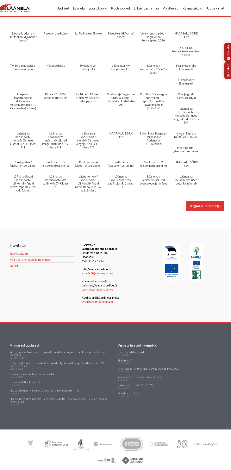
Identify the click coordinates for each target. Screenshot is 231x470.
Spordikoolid (98, 8)
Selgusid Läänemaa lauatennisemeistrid (32, 374)
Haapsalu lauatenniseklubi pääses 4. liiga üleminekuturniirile (44, 390)
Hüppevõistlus (55, 65)
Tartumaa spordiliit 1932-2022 (135, 385)
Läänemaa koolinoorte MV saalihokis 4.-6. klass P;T (121, 182)
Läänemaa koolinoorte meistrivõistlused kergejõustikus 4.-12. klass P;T (55, 140)
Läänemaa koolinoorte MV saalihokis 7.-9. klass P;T (56, 182)
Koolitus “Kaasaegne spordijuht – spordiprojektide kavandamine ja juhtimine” (153, 101)
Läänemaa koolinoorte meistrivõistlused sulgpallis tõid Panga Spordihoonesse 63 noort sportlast (57, 364)
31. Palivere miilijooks (88, 33)
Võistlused (170, 8)
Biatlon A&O (124, 360)
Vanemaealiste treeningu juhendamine (139, 377)
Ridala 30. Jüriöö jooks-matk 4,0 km (55, 95)
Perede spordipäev (56, 33)
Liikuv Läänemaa (146, 8)
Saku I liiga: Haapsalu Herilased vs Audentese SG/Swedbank (153, 139)
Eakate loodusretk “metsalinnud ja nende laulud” (23, 37)
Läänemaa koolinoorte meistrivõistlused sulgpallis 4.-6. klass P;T (186, 115)
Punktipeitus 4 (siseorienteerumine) (88, 163)
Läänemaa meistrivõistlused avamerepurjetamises (153, 180)
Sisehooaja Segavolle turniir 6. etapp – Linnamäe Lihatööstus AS (121, 99)
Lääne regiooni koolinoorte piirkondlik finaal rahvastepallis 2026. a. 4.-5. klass (23, 183)
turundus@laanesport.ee (98, 289)
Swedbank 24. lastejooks (88, 67)
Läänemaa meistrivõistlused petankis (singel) (186, 180)
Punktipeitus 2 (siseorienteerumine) (153, 163)
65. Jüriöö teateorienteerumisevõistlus (186, 51)
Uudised (63, 8)
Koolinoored (120, 8)
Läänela (79, 8)
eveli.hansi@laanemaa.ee (98, 301)
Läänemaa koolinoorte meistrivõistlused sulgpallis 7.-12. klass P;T (23, 140)
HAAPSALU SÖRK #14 (186, 163)
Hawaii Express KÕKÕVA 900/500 (186, 135)
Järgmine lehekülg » (205, 206)
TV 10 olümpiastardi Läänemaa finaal (23, 67)
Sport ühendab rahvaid (130, 352)
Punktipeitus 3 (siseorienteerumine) (121, 163)
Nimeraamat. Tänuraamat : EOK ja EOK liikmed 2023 (148, 368)
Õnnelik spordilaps (128, 393)
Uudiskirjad (215, 8)
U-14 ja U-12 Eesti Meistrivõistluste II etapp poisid (88, 97)
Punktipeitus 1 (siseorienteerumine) (186, 149)
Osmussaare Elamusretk (186, 81)
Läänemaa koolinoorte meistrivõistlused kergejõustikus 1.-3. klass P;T (88, 140)
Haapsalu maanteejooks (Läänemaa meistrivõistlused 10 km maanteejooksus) (23, 101)
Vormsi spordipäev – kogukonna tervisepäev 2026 (153, 37)
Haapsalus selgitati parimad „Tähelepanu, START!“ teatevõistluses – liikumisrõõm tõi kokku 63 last (59, 400)
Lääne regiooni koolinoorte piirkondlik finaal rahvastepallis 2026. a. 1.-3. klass (88, 183)
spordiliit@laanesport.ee (97, 273)
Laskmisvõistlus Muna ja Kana (27, 382)
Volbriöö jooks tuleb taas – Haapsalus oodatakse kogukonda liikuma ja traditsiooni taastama (57, 353)
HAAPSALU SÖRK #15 (121, 135)
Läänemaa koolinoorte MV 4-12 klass (153, 69)
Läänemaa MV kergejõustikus (120, 67)
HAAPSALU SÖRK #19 (186, 35)
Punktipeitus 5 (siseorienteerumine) (55, 163)
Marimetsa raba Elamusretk (186, 67)
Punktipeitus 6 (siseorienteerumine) (23, 163)
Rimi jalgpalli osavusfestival (186, 95)
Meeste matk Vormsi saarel (121, 35)
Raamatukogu (192, 8)
